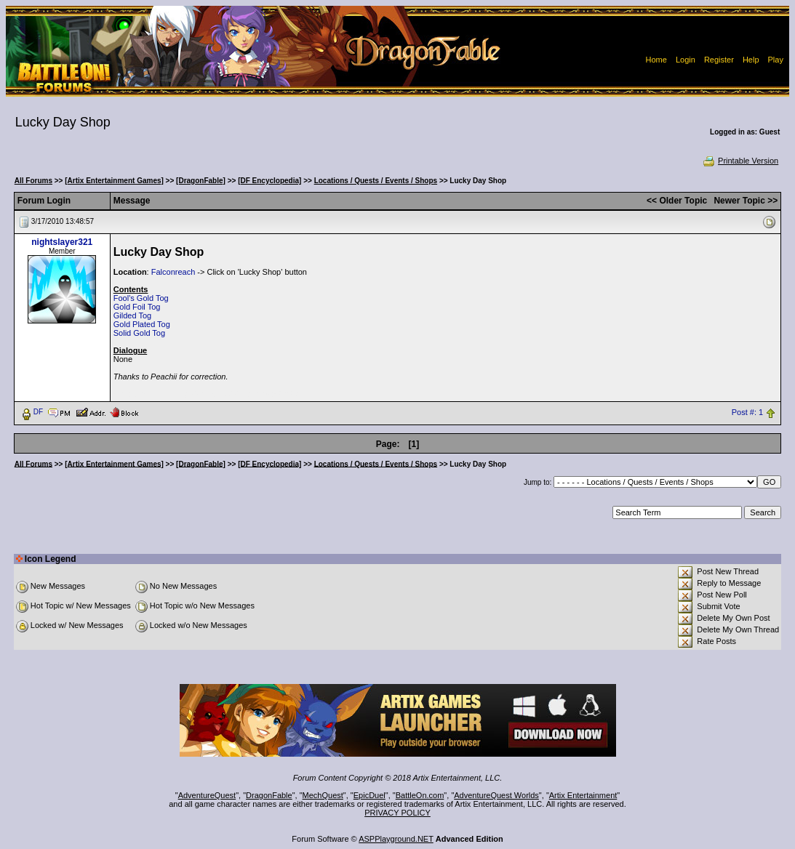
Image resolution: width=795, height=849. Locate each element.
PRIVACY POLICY (397, 812)
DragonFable (269, 795)
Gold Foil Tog (137, 306)
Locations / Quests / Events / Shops (375, 181)
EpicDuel (369, 795)
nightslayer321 (61, 242)
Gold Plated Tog (141, 324)
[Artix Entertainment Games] (114, 181)
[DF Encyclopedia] (269, 181)
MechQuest (323, 795)
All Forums (33, 181)
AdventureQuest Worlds (496, 795)
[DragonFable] (200, 181)
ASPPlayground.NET (396, 838)
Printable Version (740, 160)
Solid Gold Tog (139, 333)
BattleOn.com (420, 795)
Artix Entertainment (583, 795)
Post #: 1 (747, 412)
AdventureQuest (207, 795)
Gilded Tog (132, 315)
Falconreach (173, 271)
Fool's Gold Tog (141, 298)
